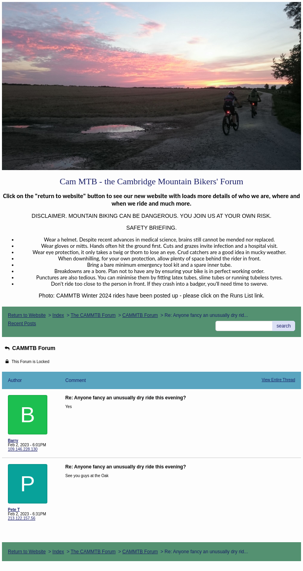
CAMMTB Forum (140, 315)
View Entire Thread (278, 380)
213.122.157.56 (22, 518)
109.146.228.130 (22, 449)
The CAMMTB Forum (93, 315)
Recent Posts (22, 323)
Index (58, 315)
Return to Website (27, 315)
